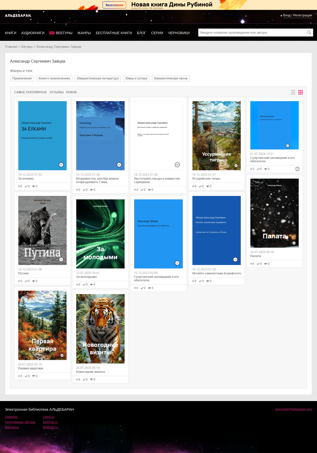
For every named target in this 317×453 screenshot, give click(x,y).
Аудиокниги (32, 33)
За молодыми (86, 277)
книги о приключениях (54, 78)
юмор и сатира (136, 78)
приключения (22, 78)
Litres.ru (48, 417)
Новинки (11, 417)
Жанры (84, 33)
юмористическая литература (98, 78)
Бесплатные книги (114, 33)
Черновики (179, 33)
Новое (71, 92)
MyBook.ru (50, 427)
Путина (23, 273)
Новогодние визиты (90, 372)
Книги (10, 33)
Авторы (26, 46)
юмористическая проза (170, 78)
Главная (11, 46)
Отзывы (57, 92)
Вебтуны (64, 33)
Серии (157, 33)
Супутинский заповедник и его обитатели (156, 278)
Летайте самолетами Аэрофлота (216, 273)
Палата (255, 256)
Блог (141, 33)
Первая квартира (30, 368)
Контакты (12, 427)
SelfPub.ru (50, 422)
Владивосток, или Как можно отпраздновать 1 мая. (97, 180)
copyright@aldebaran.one (293, 409)
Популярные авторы (20, 422)
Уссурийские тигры (206, 178)
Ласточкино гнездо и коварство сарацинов (157, 180)
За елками (25, 178)
